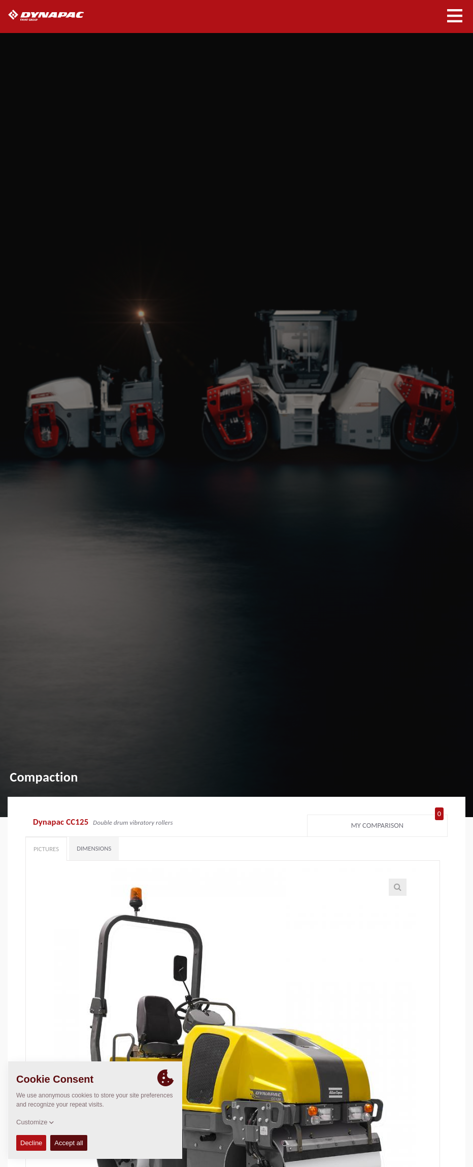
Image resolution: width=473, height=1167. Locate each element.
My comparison (397, 823)
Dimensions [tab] (94, 848)
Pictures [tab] (46, 849)
